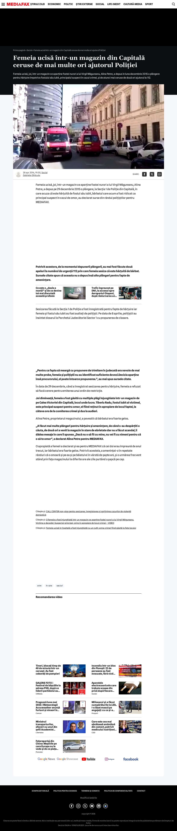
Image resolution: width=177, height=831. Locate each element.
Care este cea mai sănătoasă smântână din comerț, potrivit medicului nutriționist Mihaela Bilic (104, 725)
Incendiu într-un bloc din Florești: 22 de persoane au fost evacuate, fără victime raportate (104, 669)
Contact (141, 791)
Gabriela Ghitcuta (31, 175)
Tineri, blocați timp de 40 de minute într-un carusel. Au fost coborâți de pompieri (48, 669)
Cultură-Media (132, 4)
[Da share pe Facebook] (144, 174)
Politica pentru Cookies (65, 791)
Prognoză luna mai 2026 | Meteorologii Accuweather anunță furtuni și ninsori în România (48, 706)
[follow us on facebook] (130, 759)
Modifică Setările (88, 798)
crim (39, 585)
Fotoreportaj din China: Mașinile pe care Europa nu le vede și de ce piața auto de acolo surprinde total (46, 745)
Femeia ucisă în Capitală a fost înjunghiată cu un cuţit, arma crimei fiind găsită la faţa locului (91, 528)
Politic (68, 4)
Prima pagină (19, 50)
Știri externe (84, 4)
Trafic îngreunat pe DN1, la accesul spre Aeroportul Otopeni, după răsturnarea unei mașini (104, 292)
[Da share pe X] (152, 174)
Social (100, 4)
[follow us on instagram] (109, 759)
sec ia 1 (60, 585)
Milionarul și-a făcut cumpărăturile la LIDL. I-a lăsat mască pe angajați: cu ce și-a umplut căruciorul (104, 706)
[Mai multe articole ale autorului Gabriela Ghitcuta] (18, 174)
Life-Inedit (113, 4)
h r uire (49, 585)
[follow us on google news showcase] (67, 759)
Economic (54, 4)
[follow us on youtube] (88, 759)
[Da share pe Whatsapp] (159, 174)
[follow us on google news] (46, 759)
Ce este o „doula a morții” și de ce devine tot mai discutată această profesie (48, 292)
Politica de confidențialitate (118, 791)
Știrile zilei (37, 4)
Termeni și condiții (90, 791)
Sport (149, 4)
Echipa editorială (40, 791)
